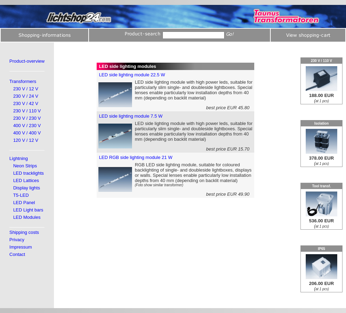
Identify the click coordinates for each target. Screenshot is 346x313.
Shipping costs (24, 232)
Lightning (18, 158)
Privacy (17, 239)
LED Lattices (26, 180)
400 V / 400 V (27, 132)
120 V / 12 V (26, 140)
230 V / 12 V (26, 88)
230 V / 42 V (26, 103)
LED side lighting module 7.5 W (130, 116)
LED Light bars (28, 210)
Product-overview (26, 61)
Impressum (20, 247)
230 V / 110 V (27, 110)
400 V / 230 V (27, 125)
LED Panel (24, 202)
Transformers (22, 81)
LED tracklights (28, 173)
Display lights (26, 187)
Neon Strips (25, 165)
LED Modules (27, 217)
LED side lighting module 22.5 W (132, 74)
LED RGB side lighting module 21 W (136, 157)
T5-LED (21, 195)
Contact (17, 254)
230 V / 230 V (27, 118)
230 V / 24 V (26, 96)
